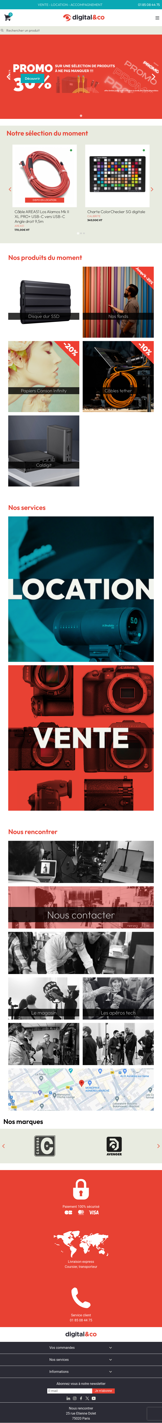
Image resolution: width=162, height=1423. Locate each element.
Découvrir (32, 78)
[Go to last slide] (10, 189)
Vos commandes (62, 1348)
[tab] (81, 115)
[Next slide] (153, 76)
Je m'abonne (103, 1391)
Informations (59, 1372)
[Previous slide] (8, 76)
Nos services (59, 1360)
